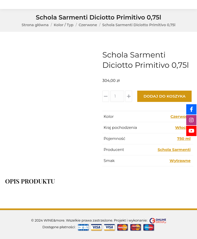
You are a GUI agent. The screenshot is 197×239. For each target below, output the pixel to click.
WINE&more (54, 220)
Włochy (183, 127)
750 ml (184, 138)
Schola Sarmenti (174, 149)
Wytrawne (180, 160)
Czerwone (181, 116)
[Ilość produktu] (117, 96)
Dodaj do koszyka (164, 96)
